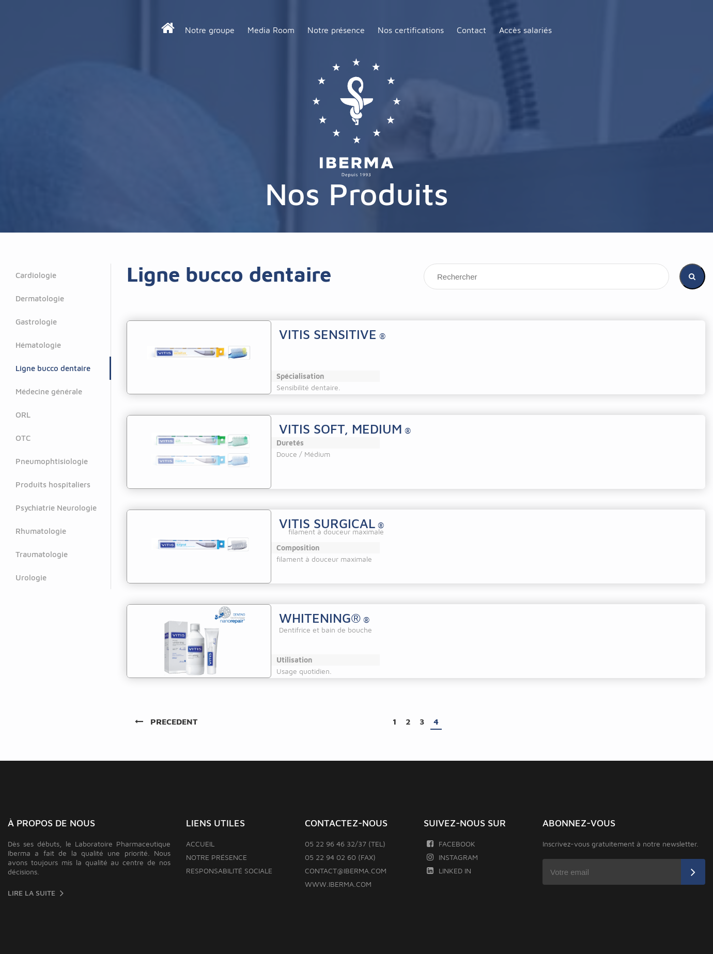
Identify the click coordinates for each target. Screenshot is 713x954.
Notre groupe (210, 30)
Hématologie (38, 345)
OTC (23, 438)
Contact (471, 30)
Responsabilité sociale (229, 870)
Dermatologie (40, 298)
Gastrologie (36, 321)
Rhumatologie (41, 531)
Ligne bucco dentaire (53, 368)
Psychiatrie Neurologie (56, 507)
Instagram (452, 857)
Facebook (450, 843)
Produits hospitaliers (53, 484)
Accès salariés (525, 30)
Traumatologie (42, 554)
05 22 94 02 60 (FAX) (340, 857)
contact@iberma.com (345, 870)
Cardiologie (36, 275)
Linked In (448, 870)
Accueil (200, 843)
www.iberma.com (338, 884)
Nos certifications (411, 30)
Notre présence (336, 30)
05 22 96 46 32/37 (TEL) (345, 843)
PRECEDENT (166, 721)
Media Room (271, 30)
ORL (23, 414)
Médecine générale (49, 391)
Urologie (31, 577)
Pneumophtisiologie (52, 461)
